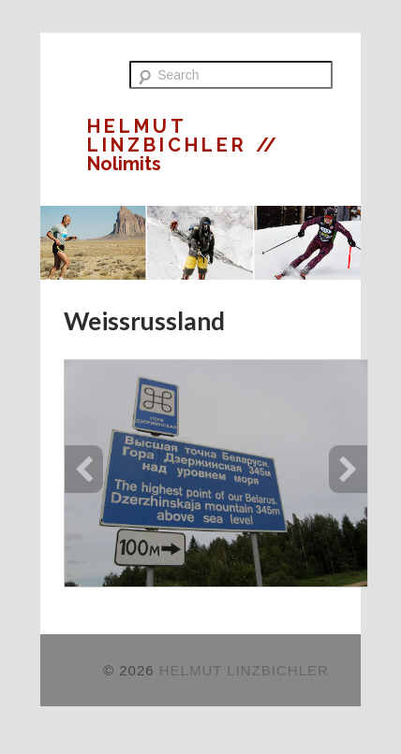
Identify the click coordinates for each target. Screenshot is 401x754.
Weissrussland (144, 321)
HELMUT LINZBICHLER (171, 135)
